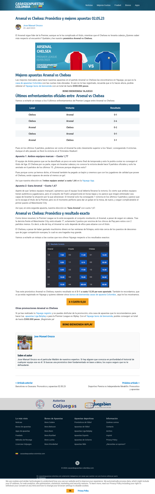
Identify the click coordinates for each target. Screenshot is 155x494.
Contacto (109, 427)
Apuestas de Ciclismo (83, 440)
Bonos (128, 5)
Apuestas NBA (80, 444)
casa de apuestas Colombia (28, 83)
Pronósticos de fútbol (82, 422)
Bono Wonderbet (51, 444)
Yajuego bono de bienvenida (39, 86)
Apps (137, 5)
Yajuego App (88, 180)
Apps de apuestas (22, 431)
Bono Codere (50, 422)
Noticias (89, 5)
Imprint (109, 435)
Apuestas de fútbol (81, 427)
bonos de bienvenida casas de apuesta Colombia (93, 294)
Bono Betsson (50, 427)
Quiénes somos (112, 422)
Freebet (118, 5)
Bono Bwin (49, 431)
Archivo (109, 431)
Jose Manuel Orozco (44, 336)
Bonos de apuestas (23, 427)
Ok (70, 491)
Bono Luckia (49, 440)
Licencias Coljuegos (23, 444)
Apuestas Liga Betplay (83, 431)
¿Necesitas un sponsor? (115, 444)
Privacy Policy (111, 440)
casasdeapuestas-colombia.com (32, 454)
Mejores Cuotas (103, 5)
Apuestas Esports (81, 435)
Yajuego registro (43, 313)
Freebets (19, 435)
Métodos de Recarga (23, 440)
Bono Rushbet (50, 435)
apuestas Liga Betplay (35, 316)
